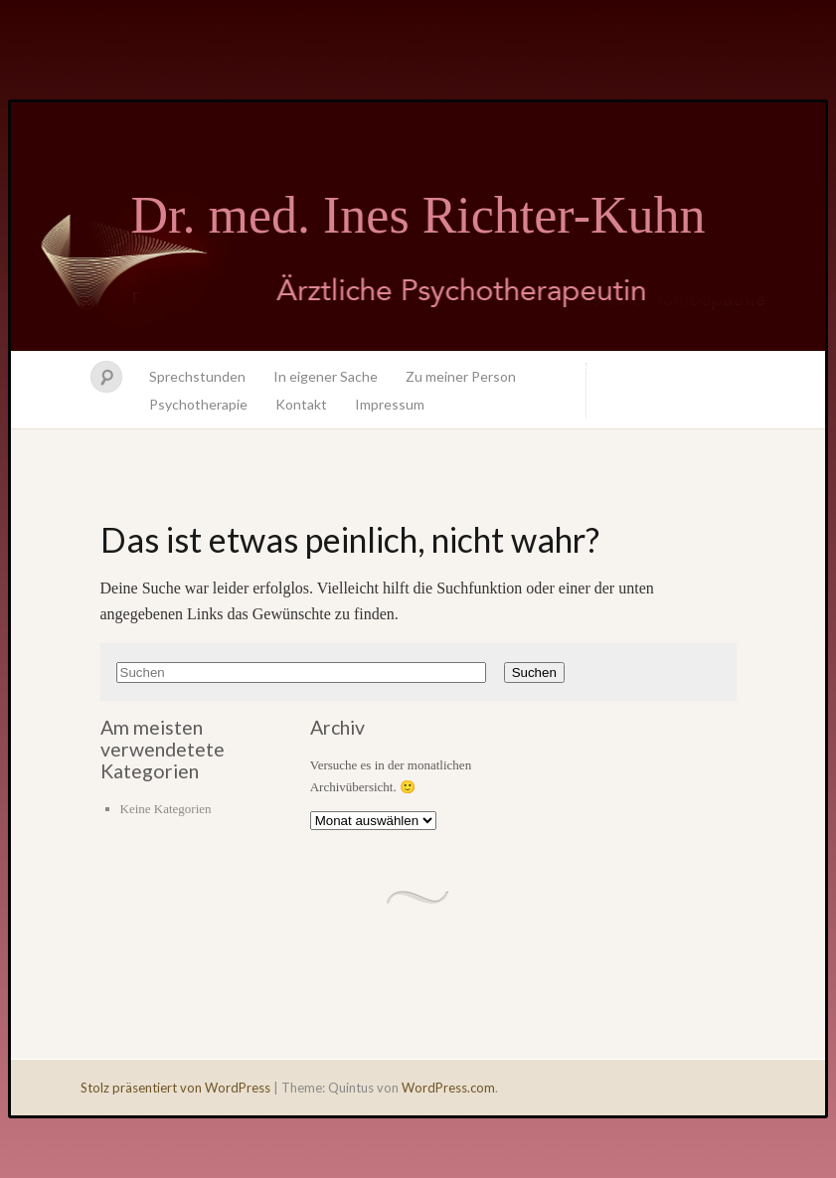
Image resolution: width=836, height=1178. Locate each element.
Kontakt (301, 404)
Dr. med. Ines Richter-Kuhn (417, 215)
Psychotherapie (198, 404)
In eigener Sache (325, 376)
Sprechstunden (197, 376)
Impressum (389, 404)
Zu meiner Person (461, 376)
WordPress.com (448, 1087)
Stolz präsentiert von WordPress (175, 1087)
